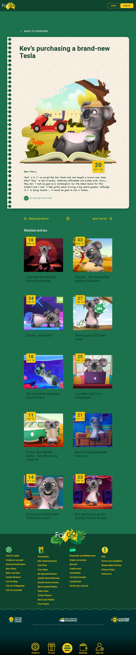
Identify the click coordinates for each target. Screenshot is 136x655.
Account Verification (15, 564)
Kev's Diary (11, 568)
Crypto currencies (78, 560)
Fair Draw (42, 565)
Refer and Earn (13, 573)
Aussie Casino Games (48, 582)
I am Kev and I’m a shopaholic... (88, 395)
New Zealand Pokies (47, 586)
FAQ (103, 556)
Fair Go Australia (14, 590)
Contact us (106, 574)
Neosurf (73, 564)
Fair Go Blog (12, 581)
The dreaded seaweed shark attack (43, 395)
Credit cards (75, 568)
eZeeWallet (75, 573)
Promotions (43, 556)
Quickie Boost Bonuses (49, 578)
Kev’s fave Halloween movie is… (91, 454)
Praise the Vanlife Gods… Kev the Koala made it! (42, 456)
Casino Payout (44, 595)
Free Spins (43, 569)
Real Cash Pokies (46, 599)
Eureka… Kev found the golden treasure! (92, 279)
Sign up (126, 6)
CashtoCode (75, 581)
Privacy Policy (108, 569)
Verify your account (79, 586)
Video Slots (43, 591)
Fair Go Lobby (12, 555)
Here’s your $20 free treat (90, 337)
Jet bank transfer (78, 577)
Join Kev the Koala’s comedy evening (41, 279)
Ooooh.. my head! (39, 335)
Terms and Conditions (111, 561)
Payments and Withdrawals (83, 555)
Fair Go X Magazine (15, 586)
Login (113, 6)
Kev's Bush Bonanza (47, 561)
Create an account (14, 560)
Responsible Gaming (111, 565)
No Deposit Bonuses (47, 574)
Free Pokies (43, 604)
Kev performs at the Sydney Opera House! (91, 516)
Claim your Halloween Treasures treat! (42, 516)
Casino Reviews (13, 577)
